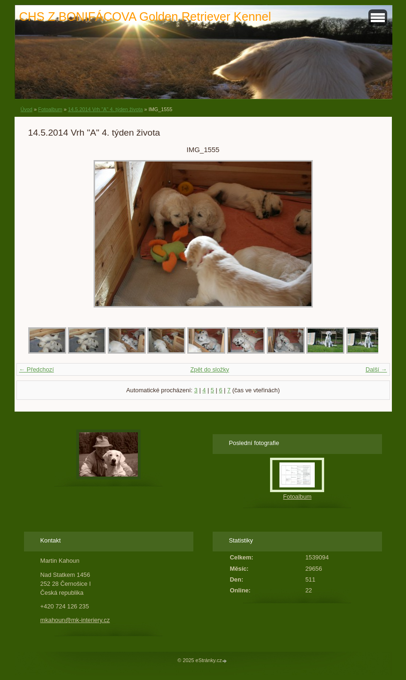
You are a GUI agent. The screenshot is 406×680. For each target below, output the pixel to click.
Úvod (26, 109)
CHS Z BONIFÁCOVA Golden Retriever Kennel (145, 16)
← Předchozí (36, 369)
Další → (376, 369)
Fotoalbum (50, 109)
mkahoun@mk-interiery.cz (75, 619)
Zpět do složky (209, 369)
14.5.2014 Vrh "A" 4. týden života (105, 109)
